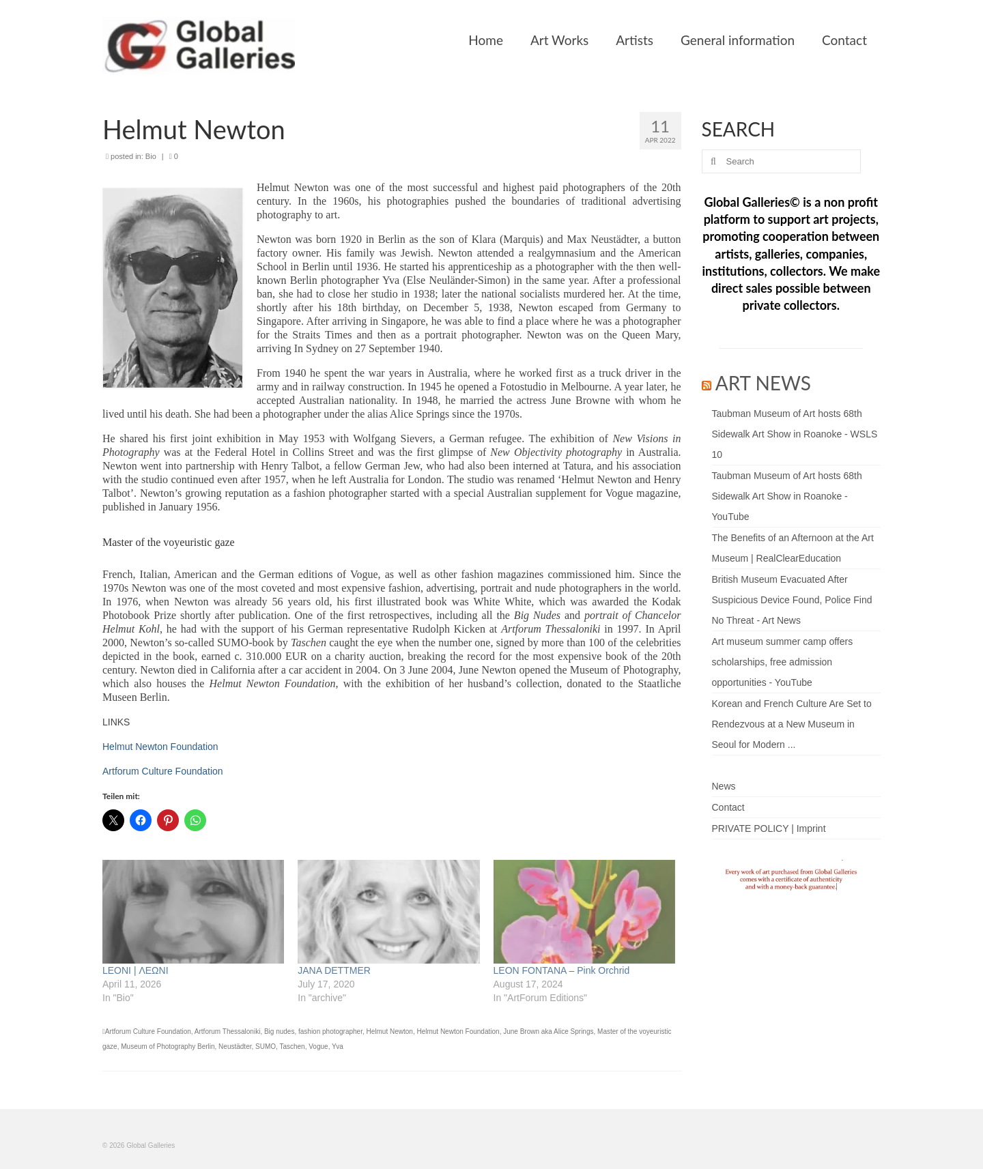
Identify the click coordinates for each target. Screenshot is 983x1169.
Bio (150, 156)
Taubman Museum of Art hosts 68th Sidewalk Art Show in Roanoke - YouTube (787, 496)
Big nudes (279, 1031)
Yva (337, 1046)
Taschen (291, 1046)
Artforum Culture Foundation (162, 771)
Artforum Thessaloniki (228, 1031)
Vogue (318, 1046)
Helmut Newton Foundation (160, 746)
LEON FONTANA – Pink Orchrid (562, 970)
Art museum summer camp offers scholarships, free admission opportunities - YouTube (782, 662)
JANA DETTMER (334, 970)
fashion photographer (330, 1031)
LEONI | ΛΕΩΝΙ (135, 970)
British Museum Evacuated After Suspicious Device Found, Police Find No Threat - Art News (792, 600)
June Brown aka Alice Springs (548, 1031)
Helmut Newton (390, 1031)
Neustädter (234, 1046)
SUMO (265, 1046)
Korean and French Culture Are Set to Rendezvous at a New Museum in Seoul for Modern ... (792, 724)
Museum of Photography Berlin (167, 1046)
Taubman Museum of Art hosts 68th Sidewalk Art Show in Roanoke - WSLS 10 (795, 434)
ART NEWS (763, 382)
